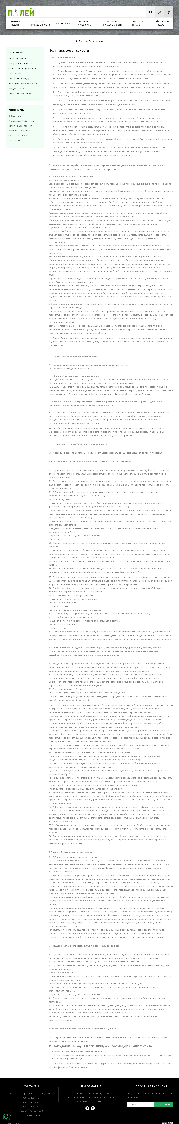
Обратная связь (98, 1101)
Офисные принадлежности (40, 23)
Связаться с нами (17, 135)
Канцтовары (63, 23)
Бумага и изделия (15, 23)
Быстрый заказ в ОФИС (20, 63)
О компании (14, 116)
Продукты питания (137, 23)
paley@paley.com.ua (31, 1115)
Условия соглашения (19, 130)
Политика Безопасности (90, 41)
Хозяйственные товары (160, 23)
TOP (7, 1117)
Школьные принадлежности (112, 23)
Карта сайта (14, 140)
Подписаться (164, 1104)
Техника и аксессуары (84, 23)
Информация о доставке (21, 121)
